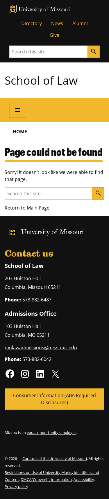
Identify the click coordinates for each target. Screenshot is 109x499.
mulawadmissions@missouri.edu (41, 347)
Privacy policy (16, 486)
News (57, 23)
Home (20, 131)
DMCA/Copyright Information (46, 479)
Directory (31, 23)
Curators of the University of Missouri (54, 458)
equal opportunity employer (51, 432)
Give (54, 35)
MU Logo (13, 9)
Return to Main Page (27, 208)
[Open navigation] (17, 110)
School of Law (41, 80)
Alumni (80, 23)
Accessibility (84, 479)
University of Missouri (44, 10)
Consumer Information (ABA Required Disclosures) (54, 399)
